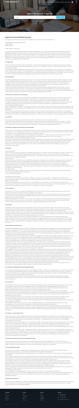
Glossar (6, 397)
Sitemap (6, 400)
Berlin (24, 394)
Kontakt (69, 2)
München (24, 400)
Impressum (7, 398)
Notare (52, 2)
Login (66, 2)
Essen (41, 394)
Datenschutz (7, 395)
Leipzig (41, 400)
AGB (6, 394)
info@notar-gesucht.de (64, 399)
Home (44, 2)
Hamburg (24, 397)
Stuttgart (42, 397)
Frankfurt (42, 395)
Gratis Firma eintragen (59, 2)
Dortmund (25, 395)
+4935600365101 (63, 397)
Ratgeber (48, 2)
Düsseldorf (42, 398)
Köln (23, 398)
